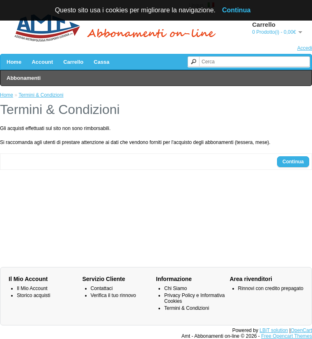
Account (42, 62)
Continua (293, 162)
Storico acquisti (33, 295)
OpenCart (301, 330)
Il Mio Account (32, 288)
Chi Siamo (175, 288)
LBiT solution (273, 330)
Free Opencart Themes (286, 336)
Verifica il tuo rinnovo (113, 295)
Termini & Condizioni (40, 95)
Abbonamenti (24, 78)
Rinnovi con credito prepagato (270, 288)
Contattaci (102, 288)
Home (14, 62)
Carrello (73, 62)
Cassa (101, 62)
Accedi (304, 48)
